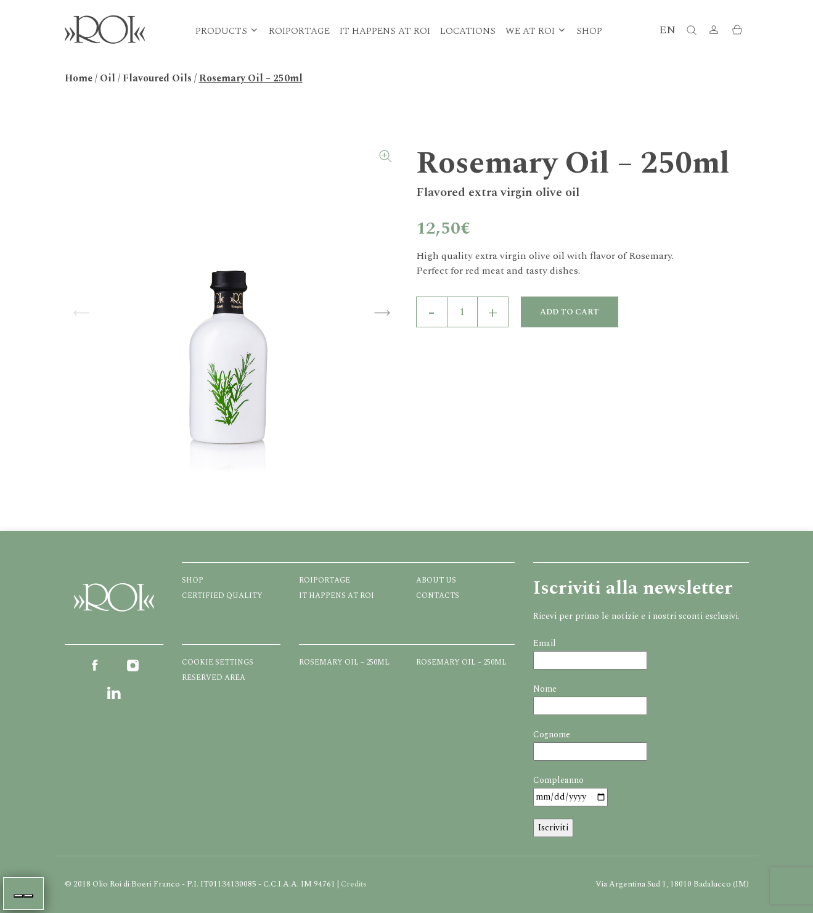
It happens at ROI (385, 31)
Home (78, 78)
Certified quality (222, 596)
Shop (589, 31)
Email (544, 643)
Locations (468, 31)
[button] (713, 31)
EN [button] (667, 30)
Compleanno (558, 780)
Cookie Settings (217, 662)
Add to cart (569, 312)
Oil (107, 78)
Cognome (551, 734)
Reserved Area (213, 678)
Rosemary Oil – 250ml (344, 662)
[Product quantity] (462, 312)
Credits (354, 884)
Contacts (437, 596)
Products (221, 31)
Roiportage (299, 31)
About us (436, 580)
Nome (545, 688)
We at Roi (530, 31)
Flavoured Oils (157, 78)
